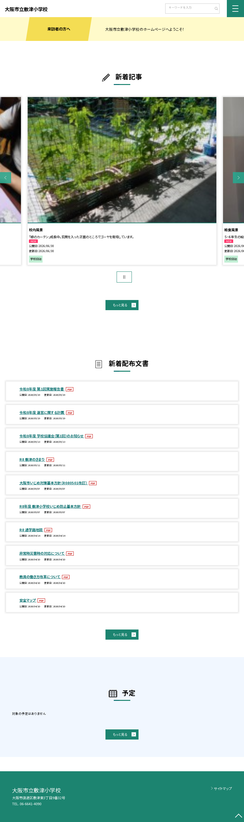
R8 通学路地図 (31, 529)
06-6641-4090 (30, 803)
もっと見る (120, 305)
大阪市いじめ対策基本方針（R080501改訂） (53, 482)
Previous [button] (5, 177)
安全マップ (28, 600)
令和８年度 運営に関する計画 (42, 412)
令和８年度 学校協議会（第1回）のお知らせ (51, 435)
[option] (122, 181)
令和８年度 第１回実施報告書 (42, 388)
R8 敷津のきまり (32, 459)
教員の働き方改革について (40, 576)
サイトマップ (223, 788)
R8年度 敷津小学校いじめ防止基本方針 (50, 506)
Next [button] (238, 177)
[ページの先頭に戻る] (238, 816)
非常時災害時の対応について (42, 553)
